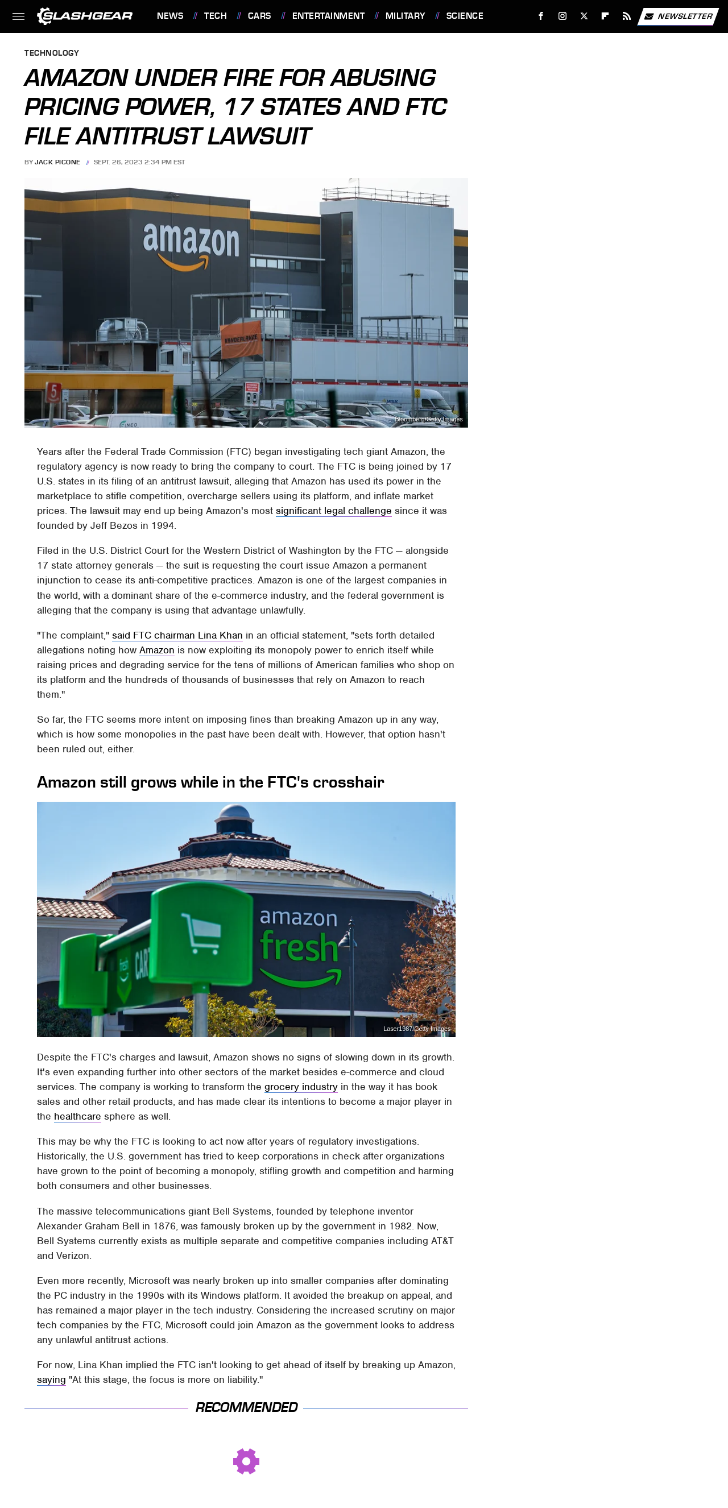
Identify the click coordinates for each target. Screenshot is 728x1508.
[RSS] (627, 16)
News (170, 16)
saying (51, 1379)
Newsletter (678, 16)
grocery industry (301, 1086)
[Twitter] (584, 16)
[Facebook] (541, 16)
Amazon (157, 650)
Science (465, 16)
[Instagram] (563, 16)
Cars (259, 16)
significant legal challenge (334, 510)
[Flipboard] (605, 16)
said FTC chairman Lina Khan (177, 635)
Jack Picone (58, 162)
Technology (51, 53)
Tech (215, 16)
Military (405, 16)
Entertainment (328, 16)
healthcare (77, 1116)
